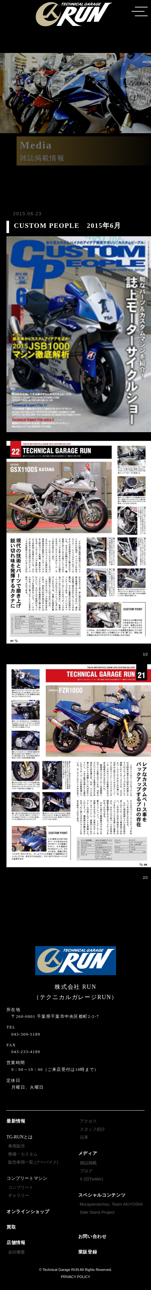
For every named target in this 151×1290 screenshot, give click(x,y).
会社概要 (16, 1252)
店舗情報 (16, 1242)
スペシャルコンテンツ (102, 1195)
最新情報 (16, 1121)
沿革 (84, 1137)
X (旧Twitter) (91, 1179)
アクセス (88, 1121)
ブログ (86, 1170)
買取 (11, 1227)
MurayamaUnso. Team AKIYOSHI (111, 1204)
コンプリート (20, 1187)
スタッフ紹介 (92, 1129)
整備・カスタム (23, 1154)
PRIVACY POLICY (75, 1277)
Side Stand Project (97, 1212)
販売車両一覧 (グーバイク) (33, 1162)
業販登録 (87, 1252)
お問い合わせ (92, 1236)
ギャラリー (18, 1195)
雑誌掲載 (88, 1162)
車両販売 (16, 1146)
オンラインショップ (27, 1211)
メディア (87, 1153)
